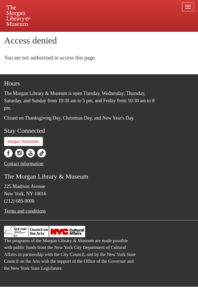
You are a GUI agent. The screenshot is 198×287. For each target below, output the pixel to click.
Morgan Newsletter (23, 141)
